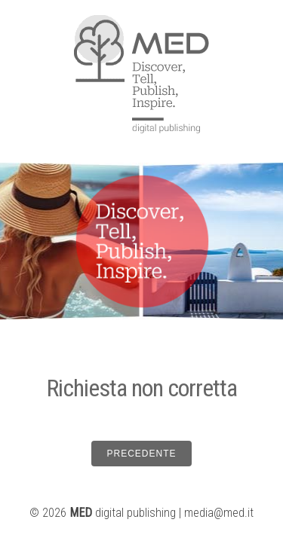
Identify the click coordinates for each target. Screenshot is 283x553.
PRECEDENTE (141, 453)
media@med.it (219, 513)
